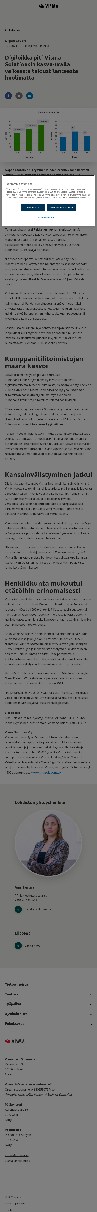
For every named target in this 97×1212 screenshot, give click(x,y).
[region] (48, 200)
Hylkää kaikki (32, 207)
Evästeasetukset (45, 217)
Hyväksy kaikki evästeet (61, 207)
